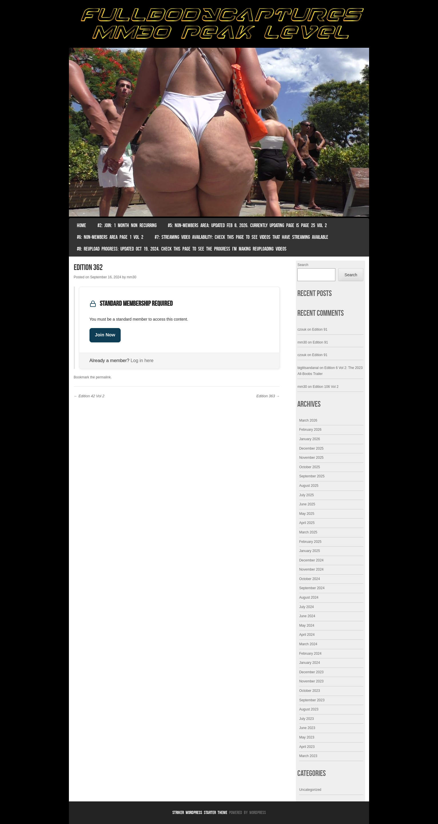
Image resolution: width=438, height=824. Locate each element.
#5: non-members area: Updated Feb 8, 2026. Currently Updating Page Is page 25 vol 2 (247, 225)
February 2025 (310, 542)
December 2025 (311, 448)
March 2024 (308, 644)
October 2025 (309, 467)
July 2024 (306, 607)
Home (81, 225)
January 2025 (309, 551)
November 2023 (311, 681)
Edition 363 (268, 396)
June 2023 (307, 728)
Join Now (105, 335)
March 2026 (308, 420)
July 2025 (306, 495)
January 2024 (309, 663)
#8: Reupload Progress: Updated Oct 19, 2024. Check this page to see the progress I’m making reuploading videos (181, 249)
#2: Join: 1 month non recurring (127, 225)
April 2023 (306, 747)
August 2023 (308, 709)
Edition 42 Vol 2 (89, 396)
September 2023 (311, 700)
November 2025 (311, 458)
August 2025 (308, 486)
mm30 (131, 277)
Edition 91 (319, 329)
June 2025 (307, 504)
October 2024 (309, 579)
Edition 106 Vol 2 (326, 387)
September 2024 (311, 588)
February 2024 (310, 654)
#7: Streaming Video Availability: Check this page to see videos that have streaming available (241, 237)
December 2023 (311, 672)
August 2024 (308, 597)
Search (302, 265)
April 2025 (306, 523)
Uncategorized (310, 790)
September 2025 (311, 476)
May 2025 (306, 514)
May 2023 (306, 737)
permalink (103, 377)
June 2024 (307, 616)
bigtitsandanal (307, 368)
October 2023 (309, 691)
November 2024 (311, 569)
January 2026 (309, 439)
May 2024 (306, 626)
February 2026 (310, 430)
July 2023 (306, 719)
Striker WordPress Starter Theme (199, 812)
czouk (301, 329)
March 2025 (308, 532)
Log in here (142, 360)
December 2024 (311, 560)
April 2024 (306, 635)
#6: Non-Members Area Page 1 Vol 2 (110, 237)
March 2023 (308, 756)
